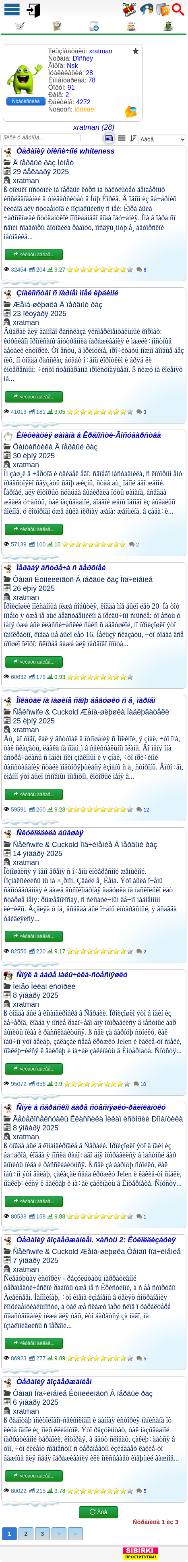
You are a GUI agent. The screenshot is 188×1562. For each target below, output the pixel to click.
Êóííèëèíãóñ (54, 579)
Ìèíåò (66, 163)
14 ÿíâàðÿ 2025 (37, 854)
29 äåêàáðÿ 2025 (41, 172)
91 (71, 87)
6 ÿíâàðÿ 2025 (35, 1402)
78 (91, 80)
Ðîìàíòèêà (167, 1119)
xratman (26, 181)
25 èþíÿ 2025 (34, 721)
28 (89, 73)
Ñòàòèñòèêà (26, 101)
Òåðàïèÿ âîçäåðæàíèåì (54, 1382)
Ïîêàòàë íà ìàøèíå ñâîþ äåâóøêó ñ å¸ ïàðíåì (86, 700)
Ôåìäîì (23, 579)
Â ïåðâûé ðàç (34, 163)
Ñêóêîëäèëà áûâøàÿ (50, 833)
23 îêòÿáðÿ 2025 (39, 314)
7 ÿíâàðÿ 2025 (35, 1260)
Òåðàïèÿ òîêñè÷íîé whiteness (66, 151)
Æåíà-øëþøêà (35, 305)
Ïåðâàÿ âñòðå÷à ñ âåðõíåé (61, 568)
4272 (83, 102)
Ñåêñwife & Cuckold (45, 712)
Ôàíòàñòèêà (33, 447)
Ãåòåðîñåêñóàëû (40, 1119)
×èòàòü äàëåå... (33, 254)
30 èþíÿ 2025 (34, 456)
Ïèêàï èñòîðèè (53, 986)
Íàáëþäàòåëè (148, 712)
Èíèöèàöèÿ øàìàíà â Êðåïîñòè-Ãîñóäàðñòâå (89, 435)
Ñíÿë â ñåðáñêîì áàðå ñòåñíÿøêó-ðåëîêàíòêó (91, 1107)
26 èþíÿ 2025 (34, 588)
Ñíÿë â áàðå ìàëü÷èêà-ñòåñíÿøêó (72, 975)
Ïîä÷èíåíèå (136, 579)
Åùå (98, 1512)
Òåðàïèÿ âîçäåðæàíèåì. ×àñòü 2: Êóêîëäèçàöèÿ (96, 1240)
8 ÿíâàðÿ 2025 (35, 995)
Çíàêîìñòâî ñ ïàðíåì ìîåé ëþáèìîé (67, 293)
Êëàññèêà (86, 1119)
